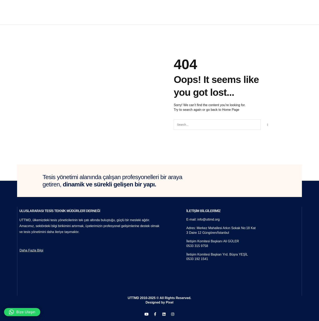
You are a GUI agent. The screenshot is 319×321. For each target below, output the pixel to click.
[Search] (267, 124)
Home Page (230, 109)
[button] (22, 312)
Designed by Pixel (160, 302)
